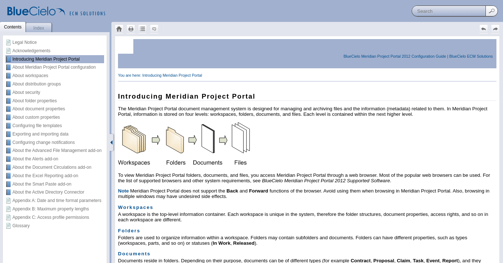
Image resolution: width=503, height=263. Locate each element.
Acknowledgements (31, 50)
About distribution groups (36, 84)
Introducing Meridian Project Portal (46, 59)
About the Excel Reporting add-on (45, 175)
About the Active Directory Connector (48, 192)
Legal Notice (24, 42)
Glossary (21, 225)
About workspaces (30, 75)
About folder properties (34, 100)
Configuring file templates (37, 125)
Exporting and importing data (40, 134)
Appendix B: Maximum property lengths (50, 208)
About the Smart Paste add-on (41, 184)
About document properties (38, 108)
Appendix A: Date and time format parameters (56, 200)
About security (26, 92)
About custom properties (36, 117)
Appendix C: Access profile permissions (50, 217)
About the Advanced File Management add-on (57, 150)
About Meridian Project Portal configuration (54, 67)
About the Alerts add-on (35, 158)
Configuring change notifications (43, 142)
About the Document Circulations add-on (51, 167)
